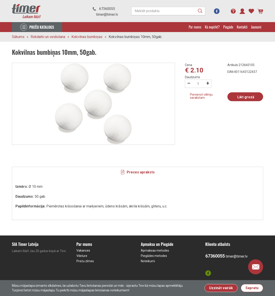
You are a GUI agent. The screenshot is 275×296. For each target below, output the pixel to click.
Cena (188, 65)
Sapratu (251, 288)
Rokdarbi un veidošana (48, 37)
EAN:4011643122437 (242, 72)
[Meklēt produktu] (168, 11)
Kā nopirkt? (212, 27)
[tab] (137, 172)
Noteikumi (148, 261)
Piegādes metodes (154, 256)
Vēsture (81, 256)
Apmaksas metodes (155, 250)
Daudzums (192, 77)
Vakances (83, 250)
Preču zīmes (85, 261)
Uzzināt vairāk (221, 288)
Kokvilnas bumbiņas (86, 37)
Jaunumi (256, 27)
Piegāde (228, 27)
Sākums (18, 37)
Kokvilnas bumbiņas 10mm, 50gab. (135, 37)
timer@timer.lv (107, 14)
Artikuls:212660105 (241, 65)
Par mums (195, 27)
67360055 (107, 9)
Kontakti (242, 27)
